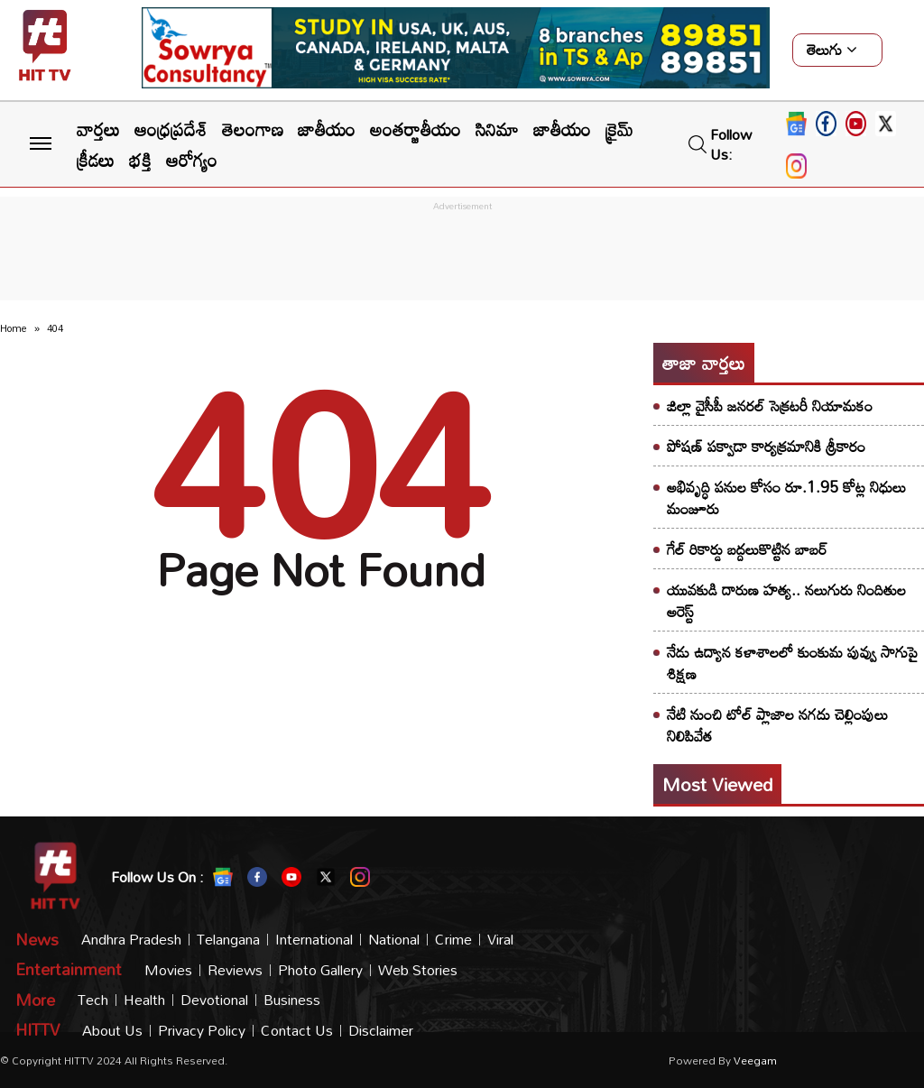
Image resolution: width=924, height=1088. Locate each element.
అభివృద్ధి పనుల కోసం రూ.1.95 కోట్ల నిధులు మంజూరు (786, 497)
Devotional (214, 1000)
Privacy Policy (201, 1031)
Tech (93, 1000)
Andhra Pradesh (131, 939)
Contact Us (297, 1031)
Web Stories (417, 970)
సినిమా (497, 129)
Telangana (228, 939)
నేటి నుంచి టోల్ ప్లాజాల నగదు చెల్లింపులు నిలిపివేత (777, 725)
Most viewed (717, 784)
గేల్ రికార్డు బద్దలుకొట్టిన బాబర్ (747, 549)
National (394, 939)
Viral (500, 939)
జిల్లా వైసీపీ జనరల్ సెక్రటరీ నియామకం (770, 405)
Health (144, 1000)
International (314, 939)
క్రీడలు (96, 160)
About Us (112, 1031)
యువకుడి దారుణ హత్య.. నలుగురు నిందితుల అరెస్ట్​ (786, 600)
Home (13, 328)
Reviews (235, 970)
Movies (168, 970)
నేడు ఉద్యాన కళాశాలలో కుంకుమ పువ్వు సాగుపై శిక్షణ (792, 662)
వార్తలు (98, 129)
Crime (453, 939)
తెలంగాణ (252, 129)
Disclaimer (380, 1031)
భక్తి (140, 160)
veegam (755, 1060)
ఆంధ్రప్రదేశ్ (171, 129)
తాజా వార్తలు (703, 363)
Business (291, 1000)
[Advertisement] (462, 256)
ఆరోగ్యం (191, 160)
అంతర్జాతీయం (415, 129)
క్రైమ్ (619, 129)
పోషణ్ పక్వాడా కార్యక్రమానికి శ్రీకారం (766, 446)
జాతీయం (327, 129)
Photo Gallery (320, 970)
